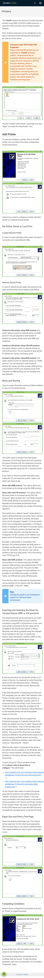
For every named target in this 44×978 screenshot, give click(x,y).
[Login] (40, 3)
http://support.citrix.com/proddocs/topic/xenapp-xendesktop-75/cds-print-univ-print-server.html (24, 773)
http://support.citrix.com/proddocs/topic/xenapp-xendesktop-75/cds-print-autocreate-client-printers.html (24, 784)
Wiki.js (26, 974)
